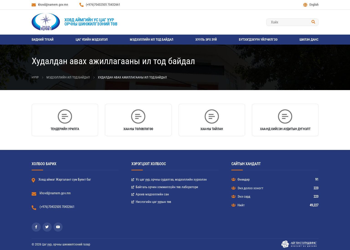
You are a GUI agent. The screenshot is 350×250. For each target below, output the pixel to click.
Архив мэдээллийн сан (150, 194)
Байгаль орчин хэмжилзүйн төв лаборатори (164, 187)
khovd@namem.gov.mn (50, 5)
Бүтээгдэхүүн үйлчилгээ (258, 39)
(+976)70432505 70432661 (99, 5)
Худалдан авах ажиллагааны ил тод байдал (132, 77)
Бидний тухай (43, 39)
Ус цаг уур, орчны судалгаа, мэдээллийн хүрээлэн (169, 179)
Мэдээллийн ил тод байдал (151, 39)
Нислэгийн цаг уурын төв (151, 202)
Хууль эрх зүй (206, 39)
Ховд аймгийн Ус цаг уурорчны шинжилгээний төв (90, 22)
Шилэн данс (308, 39)
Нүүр (35, 77)
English (311, 5)
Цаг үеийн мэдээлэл (92, 39)
